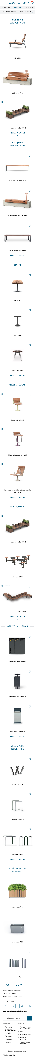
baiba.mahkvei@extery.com (12, 990)
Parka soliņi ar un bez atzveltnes (25, 1027)
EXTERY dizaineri (10, 1030)
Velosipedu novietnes (23, 1038)
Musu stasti (9, 1039)
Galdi (21, 1031)
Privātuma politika (9, 1055)
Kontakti (8, 1042)
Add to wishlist (30, 33)
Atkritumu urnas (25, 1034)
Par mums (8, 1027)
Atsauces (8, 1036)
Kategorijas (18, 7)
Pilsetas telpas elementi (25, 1042)
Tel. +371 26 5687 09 (9, 993)
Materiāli (8, 1033)
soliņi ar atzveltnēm (9, 11)
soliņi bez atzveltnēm (26, 11)
